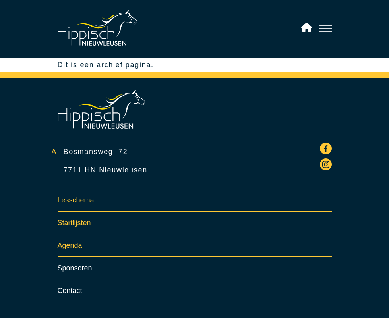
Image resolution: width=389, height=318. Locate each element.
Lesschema (76, 200)
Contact (70, 291)
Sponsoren (75, 268)
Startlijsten (74, 223)
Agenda (70, 245)
